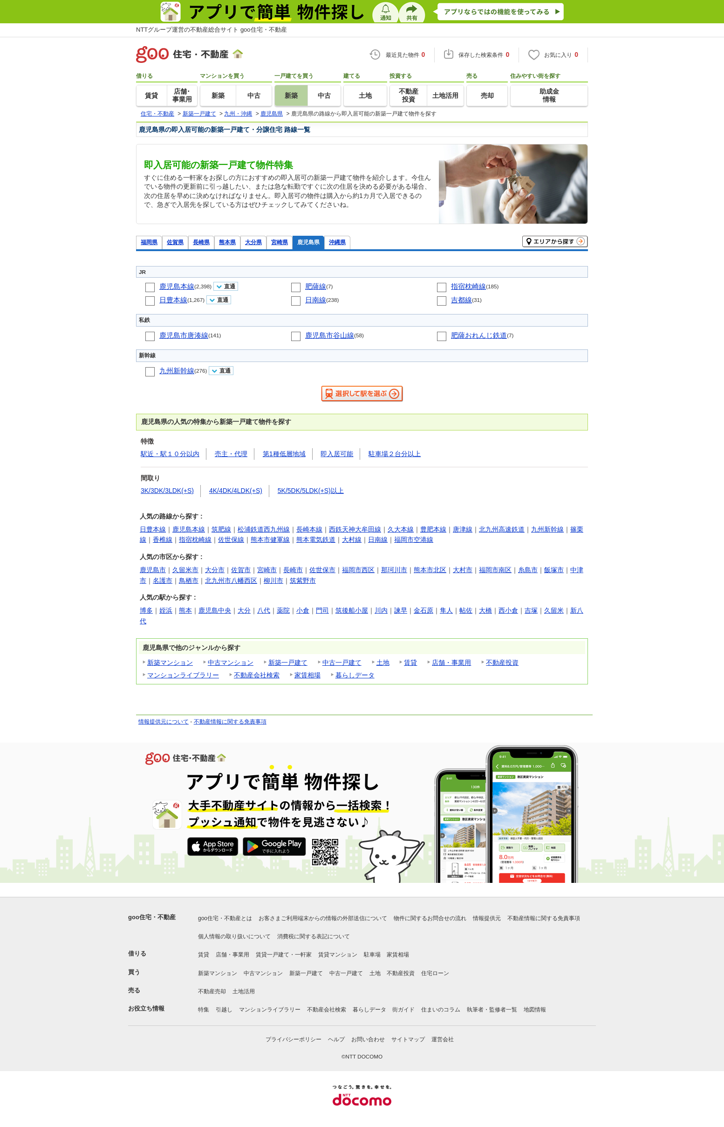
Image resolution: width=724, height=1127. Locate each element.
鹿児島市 (153, 570)
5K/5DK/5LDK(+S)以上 (311, 490)
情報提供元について (163, 721)
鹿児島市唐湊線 (183, 335)
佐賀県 (175, 242)
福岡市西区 (358, 570)
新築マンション (170, 662)
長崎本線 (309, 529)
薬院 (283, 610)
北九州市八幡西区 (231, 580)
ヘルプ (336, 1039)
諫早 (400, 610)
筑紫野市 (303, 580)
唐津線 (462, 529)
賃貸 (410, 662)
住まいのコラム (440, 1009)
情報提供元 (487, 918)
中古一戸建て (342, 662)
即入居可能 (337, 454)
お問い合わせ (368, 1039)
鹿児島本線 (176, 286)
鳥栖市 (188, 580)
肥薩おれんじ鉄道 (479, 335)
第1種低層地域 (284, 454)
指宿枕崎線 (468, 286)
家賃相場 (307, 675)
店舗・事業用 (451, 662)
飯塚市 (554, 570)
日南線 (315, 300)
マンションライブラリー (183, 675)
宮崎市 (267, 570)
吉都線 (461, 300)
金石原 (423, 610)
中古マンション (230, 662)
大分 (244, 610)
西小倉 (508, 610)
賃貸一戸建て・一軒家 (284, 954)
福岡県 (149, 242)
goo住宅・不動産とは (225, 918)
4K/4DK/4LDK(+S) (235, 490)
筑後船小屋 (351, 610)
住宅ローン (435, 973)
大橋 (485, 610)
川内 (381, 610)
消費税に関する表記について (313, 936)
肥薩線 (315, 286)
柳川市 (273, 580)
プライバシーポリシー (293, 1039)
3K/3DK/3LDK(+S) (167, 490)
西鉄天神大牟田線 (355, 529)
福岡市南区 (495, 570)
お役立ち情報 (146, 1008)
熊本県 (227, 242)
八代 (263, 610)
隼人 (446, 610)
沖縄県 (337, 242)
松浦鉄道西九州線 (264, 529)
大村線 (352, 539)
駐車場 (372, 954)
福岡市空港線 (413, 539)
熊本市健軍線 (270, 539)
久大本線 (401, 529)
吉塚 (531, 610)
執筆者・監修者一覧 (492, 1009)
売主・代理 (231, 454)
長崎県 (201, 242)
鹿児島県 (308, 242)
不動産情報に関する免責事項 (230, 721)
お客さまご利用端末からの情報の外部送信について (323, 918)
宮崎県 (279, 242)
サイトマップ (408, 1039)
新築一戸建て (287, 662)
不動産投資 (502, 662)
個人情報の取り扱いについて (234, 936)
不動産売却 (212, 991)
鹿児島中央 (214, 610)
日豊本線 (173, 300)
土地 (382, 662)
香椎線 (162, 539)
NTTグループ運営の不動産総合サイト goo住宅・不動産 (211, 29)
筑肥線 (221, 529)
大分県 (253, 242)
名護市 (162, 580)
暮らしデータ (355, 675)
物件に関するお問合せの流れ (430, 918)
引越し (224, 1009)
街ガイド (403, 1009)
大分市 (215, 570)
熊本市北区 (430, 570)
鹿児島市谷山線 (329, 335)
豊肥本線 (433, 529)
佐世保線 (231, 539)
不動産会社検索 (257, 675)
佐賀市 (241, 570)
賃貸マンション (337, 954)
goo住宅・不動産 (152, 917)
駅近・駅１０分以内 (170, 454)
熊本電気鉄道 (315, 539)
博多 (146, 610)
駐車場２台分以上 (395, 454)
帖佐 (465, 610)
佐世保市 (322, 570)
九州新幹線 (176, 371)
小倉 (302, 610)
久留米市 (185, 570)
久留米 (554, 610)
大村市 (462, 570)
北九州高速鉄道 (502, 529)
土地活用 (243, 991)
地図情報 (535, 1009)
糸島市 (528, 570)
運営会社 (442, 1039)
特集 (203, 1009)
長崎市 (293, 570)
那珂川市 (394, 570)
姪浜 (165, 610)
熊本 (185, 610)
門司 (322, 610)
